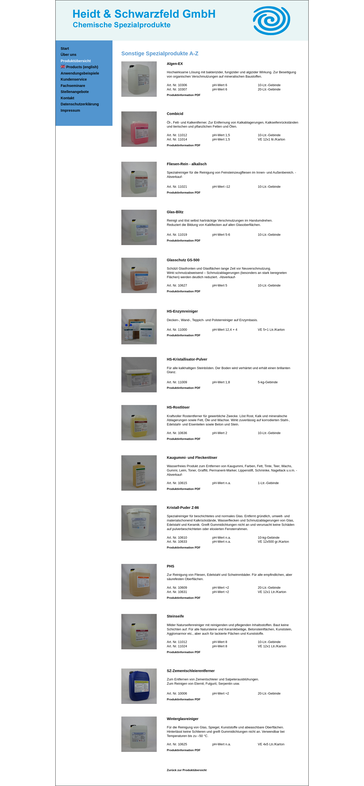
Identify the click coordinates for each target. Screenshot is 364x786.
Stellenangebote (75, 92)
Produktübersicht (76, 61)
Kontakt (67, 98)
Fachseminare (73, 86)
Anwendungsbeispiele (80, 73)
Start (65, 48)
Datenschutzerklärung (80, 104)
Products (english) (79, 67)
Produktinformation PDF (183, 95)
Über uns (68, 55)
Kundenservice (74, 79)
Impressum (70, 110)
